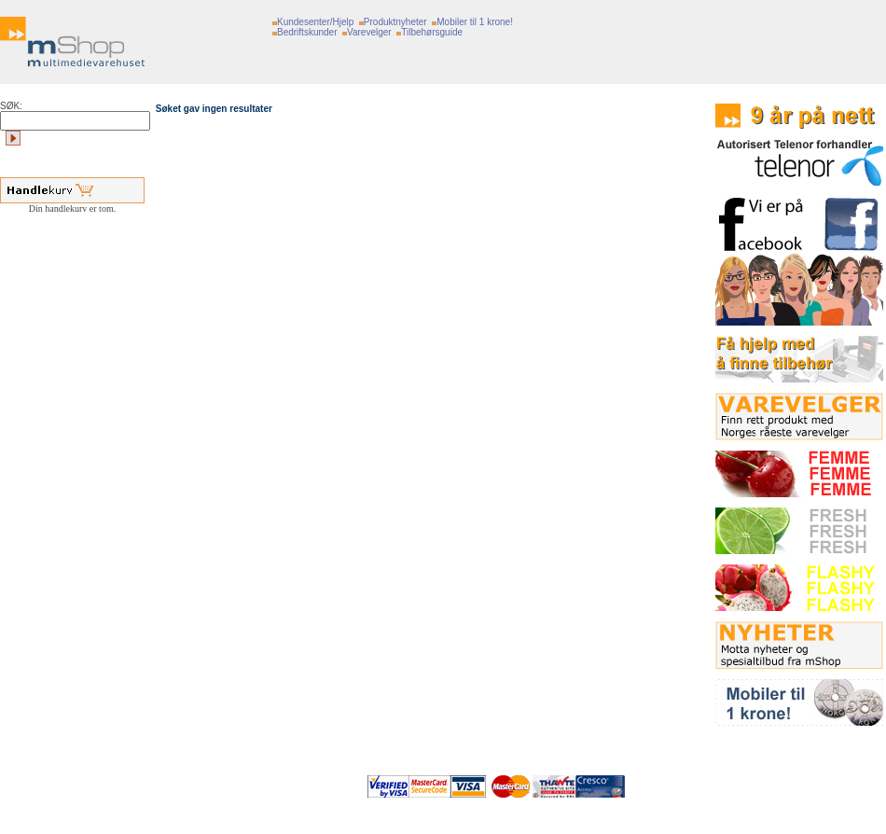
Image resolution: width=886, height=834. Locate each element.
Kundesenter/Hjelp (315, 22)
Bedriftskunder (307, 32)
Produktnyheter (395, 22)
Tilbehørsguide (432, 32)
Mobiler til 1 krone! (474, 22)
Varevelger (369, 32)
